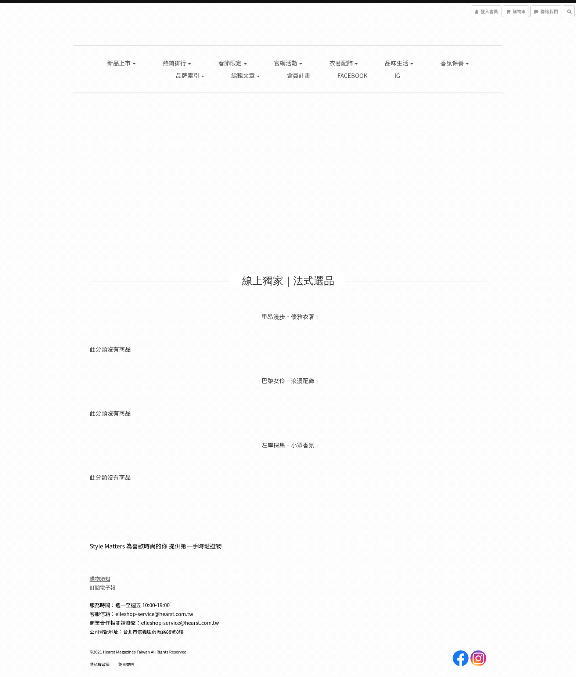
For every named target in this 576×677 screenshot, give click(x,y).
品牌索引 (190, 75)
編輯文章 (245, 75)
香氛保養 (454, 62)
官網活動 (288, 62)
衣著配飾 (343, 62)
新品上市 (121, 62)
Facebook (352, 75)
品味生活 (399, 62)
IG (397, 75)
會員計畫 (298, 75)
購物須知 (100, 578)
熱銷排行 (177, 62)
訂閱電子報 (102, 587)
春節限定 (232, 62)
